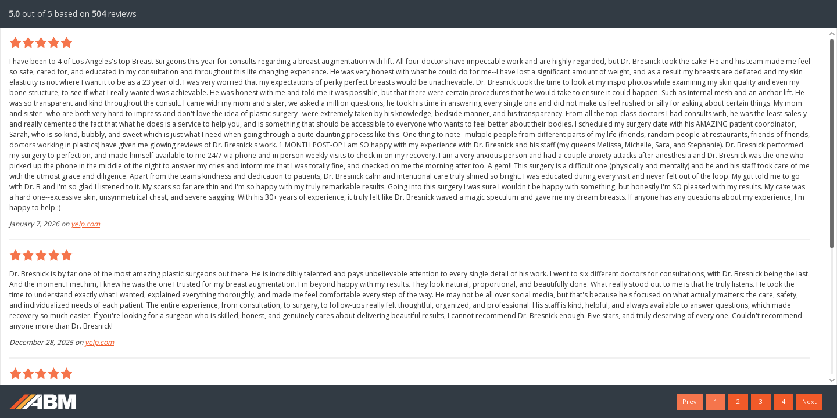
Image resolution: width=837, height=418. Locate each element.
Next (809, 401)
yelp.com (85, 224)
